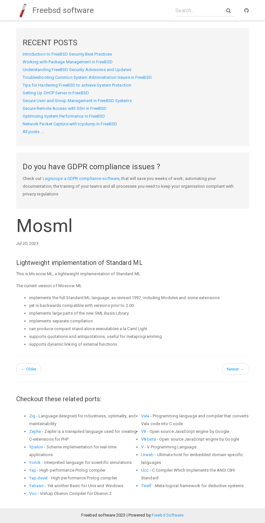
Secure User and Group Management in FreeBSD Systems (77, 100)
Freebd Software (168, 515)
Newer (235, 369)
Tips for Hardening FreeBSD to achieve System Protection (77, 85)
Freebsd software (55, 10)
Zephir (35, 431)
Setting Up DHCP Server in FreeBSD (56, 92)
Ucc (145, 470)
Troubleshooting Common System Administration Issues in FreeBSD (87, 77)
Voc (33, 493)
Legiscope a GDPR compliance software (81, 178)
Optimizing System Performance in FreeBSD (64, 116)
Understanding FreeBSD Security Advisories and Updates (77, 69)
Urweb (147, 454)
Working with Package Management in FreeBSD (68, 61)
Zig (32, 415)
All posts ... (33, 131)
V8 (143, 431)
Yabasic (36, 485)
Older (29, 369)
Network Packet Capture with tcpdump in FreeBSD (70, 123)
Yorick (35, 462)
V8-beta (148, 439)
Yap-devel (38, 478)
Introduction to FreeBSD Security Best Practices (67, 54)
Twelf (146, 485)
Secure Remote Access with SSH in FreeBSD (65, 108)
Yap (32, 470)
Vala (145, 415)
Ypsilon (36, 447)
